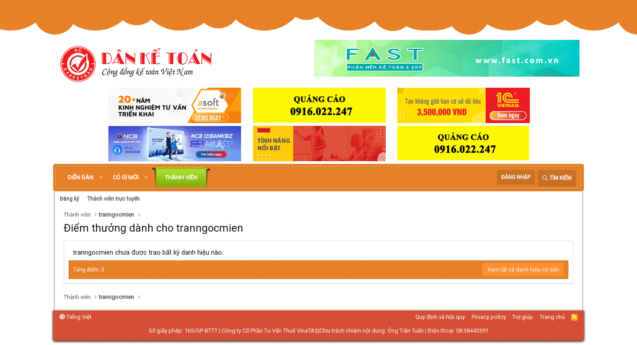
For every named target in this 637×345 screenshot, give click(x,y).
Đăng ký (69, 199)
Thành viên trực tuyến (113, 199)
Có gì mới (125, 177)
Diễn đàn (80, 177)
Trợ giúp (522, 317)
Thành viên (181, 177)
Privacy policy (489, 317)
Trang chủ (552, 317)
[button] (101, 177)
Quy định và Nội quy (440, 317)
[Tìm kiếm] (556, 178)
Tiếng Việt (75, 317)
